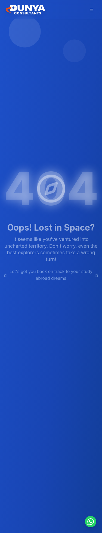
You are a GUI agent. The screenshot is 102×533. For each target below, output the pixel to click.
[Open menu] (91, 9)
